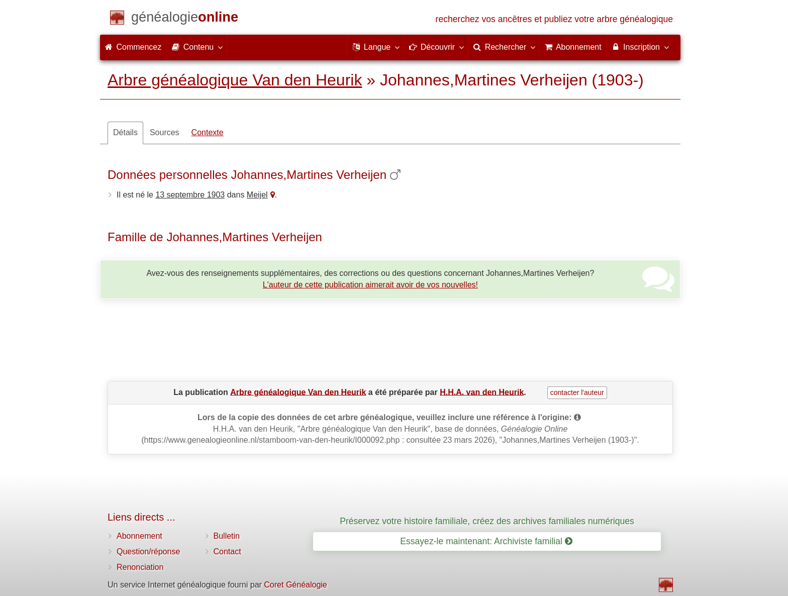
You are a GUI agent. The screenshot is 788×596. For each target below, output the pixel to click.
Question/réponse (148, 551)
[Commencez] (184, 19)
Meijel (257, 194)
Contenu (197, 47)
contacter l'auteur (577, 392)
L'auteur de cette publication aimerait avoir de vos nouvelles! (370, 284)
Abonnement (139, 536)
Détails (125, 132)
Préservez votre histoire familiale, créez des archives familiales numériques (487, 521)
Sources (164, 132)
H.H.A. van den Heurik (482, 391)
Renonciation (140, 567)
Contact (227, 551)
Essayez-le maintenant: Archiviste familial (486, 541)
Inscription (640, 47)
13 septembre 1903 (190, 194)
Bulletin (227, 536)
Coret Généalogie (295, 584)
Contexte (207, 132)
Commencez (133, 47)
